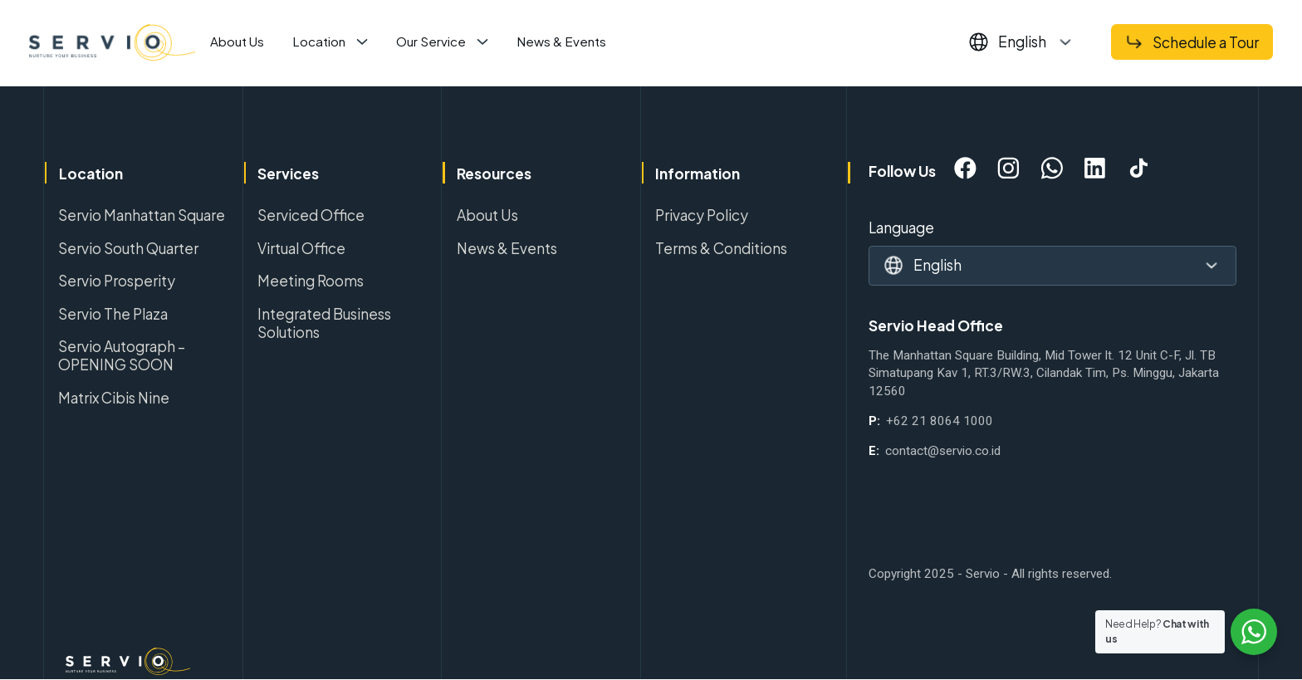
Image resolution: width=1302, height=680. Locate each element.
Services (288, 173)
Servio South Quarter (128, 248)
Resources (494, 173)
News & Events (561, 41)
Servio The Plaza (113, 314)
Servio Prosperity (116, 281)
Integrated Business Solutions (324, 323)
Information (697, 173)
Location (318, 41)
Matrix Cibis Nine (113, 398)
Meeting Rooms (310, 281)
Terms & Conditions (721, 248)
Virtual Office (301, 248)
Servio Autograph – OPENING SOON (121, 355)
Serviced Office (311, 215)
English (1022, 41)
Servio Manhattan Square (141, 215)
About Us (237, 41)
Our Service (431, 41)
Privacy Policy (701, 215)
